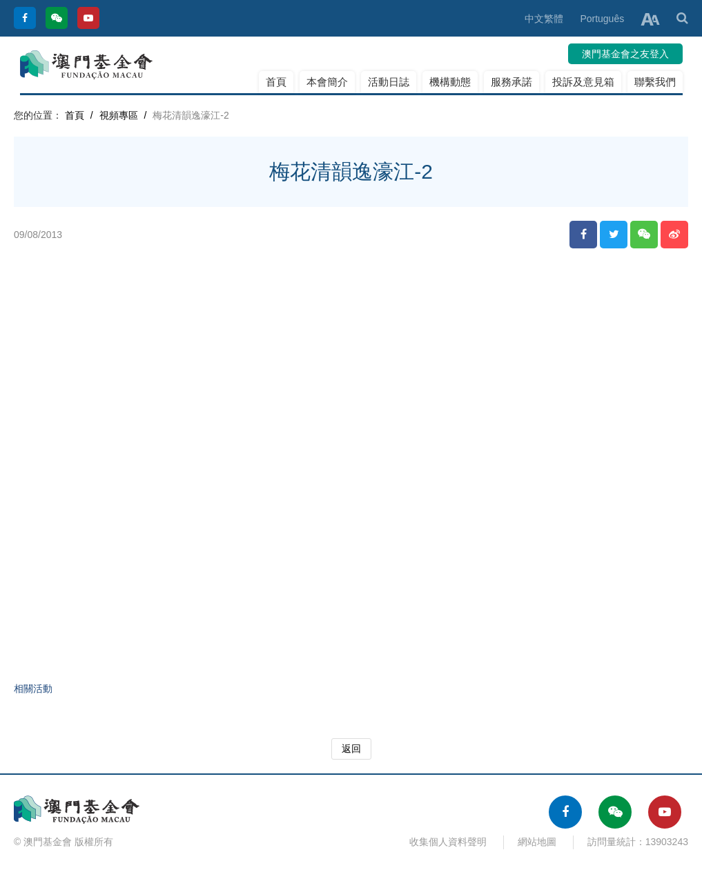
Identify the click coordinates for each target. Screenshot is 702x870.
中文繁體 (544, 18)
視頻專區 (118, 115)
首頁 (276, 82)
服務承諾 (511, 82)
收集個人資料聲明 (448, 841)
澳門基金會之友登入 (625, 53)
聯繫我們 (655, 82)
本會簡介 (327, 82)
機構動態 (450, 82)
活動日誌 (388, 82)
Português (602, 18)
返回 (351, 748)
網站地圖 (537, 841)
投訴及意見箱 (583, 82)
